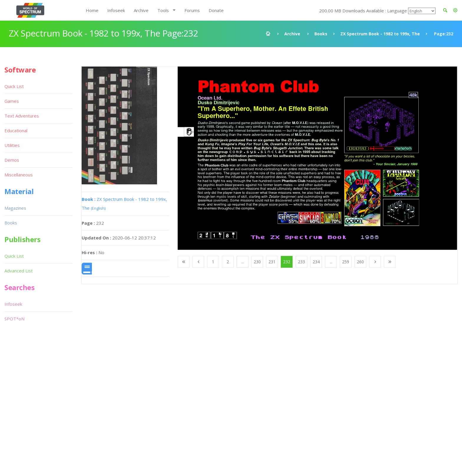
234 (316, 261)
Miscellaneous (18, 175)
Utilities (12, 145)
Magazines (15, 208)
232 (286, 261)
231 (271, 261)
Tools (163, 10)
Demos (11, 160)
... (242, 261)
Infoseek (116, 10)
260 (360, 261)
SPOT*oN (14, 319)
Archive (141, 10)
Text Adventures (21, 116)
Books (320, 34)
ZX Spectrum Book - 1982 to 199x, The (380, 34)
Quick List (14, 86)
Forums (192, 10)
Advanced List (18, 271)
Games (11, 101)
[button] (455, 10)
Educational (15, 130)
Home (92, 10)
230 (257, 261)
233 (301, 261)
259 (345, 261)
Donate (216, 10)
